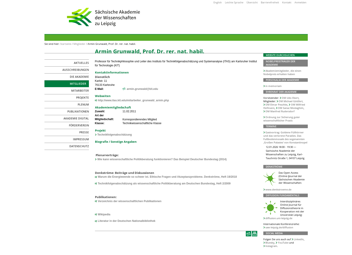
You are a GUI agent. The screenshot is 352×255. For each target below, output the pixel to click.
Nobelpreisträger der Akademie (280, 63)
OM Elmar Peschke (276, 104)
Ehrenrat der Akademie (281, 91)
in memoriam (273, 86)
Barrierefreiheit (270, 2)
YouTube (283, 242)
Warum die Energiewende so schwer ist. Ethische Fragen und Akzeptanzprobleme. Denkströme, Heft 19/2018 (167, 176)
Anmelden (300, 2)
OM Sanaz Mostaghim (291, 108)
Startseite (65, 43)
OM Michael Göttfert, (291, 101)
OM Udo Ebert (290, 97)
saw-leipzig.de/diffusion (279, 227)
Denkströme (274, 166)
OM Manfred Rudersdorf (280, 111)
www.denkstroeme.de (278, 189)
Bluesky (269, 242)
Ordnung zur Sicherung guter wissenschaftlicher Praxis (281, 118)
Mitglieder (79, 43)
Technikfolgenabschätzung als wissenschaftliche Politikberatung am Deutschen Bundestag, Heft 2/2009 (164, 183)
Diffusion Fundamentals (282, 195)
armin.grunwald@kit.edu (142, 89)
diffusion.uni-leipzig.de (278, 218)
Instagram (271, 246)
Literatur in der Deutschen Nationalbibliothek (127, 221)
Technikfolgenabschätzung (114, 134)
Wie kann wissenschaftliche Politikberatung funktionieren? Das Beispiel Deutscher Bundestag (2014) (162, 159)
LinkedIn (299, 239)
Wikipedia (104, 214)
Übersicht (252, 2)
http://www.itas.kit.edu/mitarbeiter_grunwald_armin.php (133, 100)
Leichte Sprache (234, 2)
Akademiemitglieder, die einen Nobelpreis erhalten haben (282, 72)
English (217, 2)
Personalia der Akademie (282, 80)
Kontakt (286, 2)
